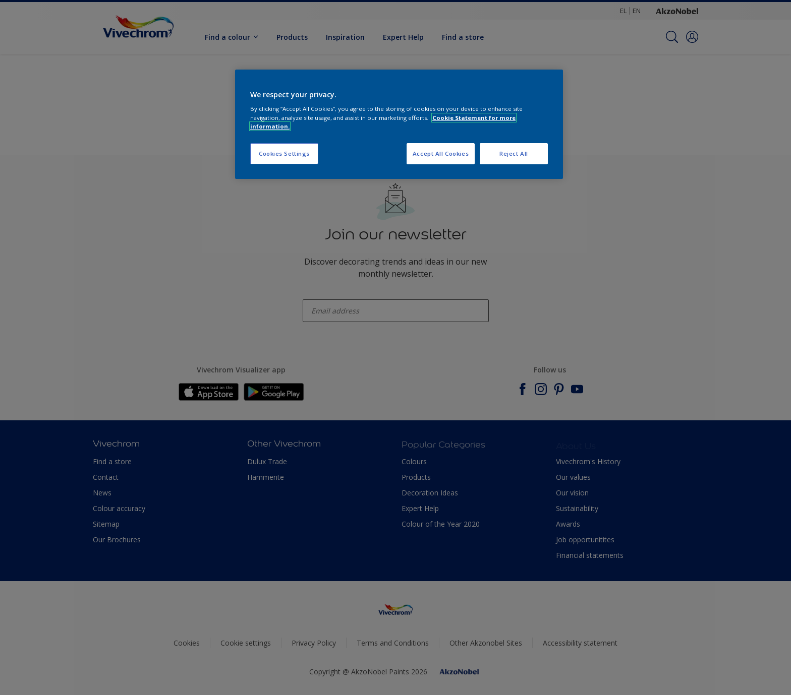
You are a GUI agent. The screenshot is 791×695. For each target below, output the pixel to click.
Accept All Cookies (441, 153)
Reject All (513, 153)
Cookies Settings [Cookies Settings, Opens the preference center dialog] (284, 153)
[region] (399, 124)
